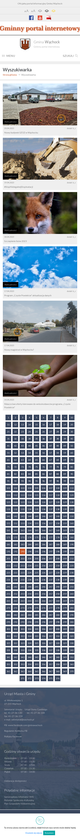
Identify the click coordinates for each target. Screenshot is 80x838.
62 (15, 459)
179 (65, 537)
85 (36, 474)
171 (8, 537)
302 (15, 629)
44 (29, 445)
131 (8, 509)
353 (22, 664)
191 (8, 551)
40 (71, 438)
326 (43, 643)
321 (8, 643)
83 (22, 474)
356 (43, 664)
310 (72, 629)
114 (29, 495)
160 (72, 523)
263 (22, 600)
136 (43, 509)
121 (8, 502)
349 (65, 657)
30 (71, 431)
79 (64, 466)
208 (58, 558)
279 (65, 607)
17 (50, 424)
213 (22, 565)
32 (15, 438)
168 (58, 530)
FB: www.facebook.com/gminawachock (23, 725)
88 (57, 474)
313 (22, 636)
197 (51, 551)
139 (65, 509)
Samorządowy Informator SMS (19, 796)
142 (15, 516)
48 (57, 445)
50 (71, 445)
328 (58, 643)
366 (43, 671)
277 (51, 607)
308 (58, 629)
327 (51, 643)
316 (43, 636)
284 (29, 615)
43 (22, 445)
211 (8, 565)
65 (36, 459)
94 (29, 481)
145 (36, 516)
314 (29, 636)
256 (43, 593)
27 (50, 431)
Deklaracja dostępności (15, 780)
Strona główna (10, 74)
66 (43, 459)
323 (22, 643)
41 (8, 445)
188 (58, 544)
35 (36, 438)
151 (8, 523)
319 (65, 636)
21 (8, 431)
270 (72, 600)
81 (8, 474)
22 (15, 431)
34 (29, 438)
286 (43, 615)
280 (72, 607)
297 (51, 622)
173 (22, 537)
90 (71, 474)
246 (43, 586)
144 (29, 516)
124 (29, 502)
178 (58, 537)
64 (29, 459)
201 (8, 558)
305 (36, 629)
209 (65, 558)
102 (15, 488)
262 (15, 600)
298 (58, 622)
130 (72, 502)
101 (8, 488)
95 (36, 481)
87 (50, 474)
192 (15, 551)
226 (43, 572)
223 (22, 572)
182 (15, 544)
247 (51, 586)
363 (22, 671)
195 (36, 551)
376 (58, 678)
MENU (8, 55)
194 (29, 551)
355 (36, 664)
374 (43, 678)
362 (15, 671)
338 (58, 650)
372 (29, 678)
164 (29, 530)
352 (15, 664)
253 (22, 593)
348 (58, 657)
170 (72, 530)
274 (29, 607)
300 (72, 622)
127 (51, 502)
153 (22, 523)
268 (58, 600)
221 (8, 572)
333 (22, 650)
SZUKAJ (70, 55)
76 (43, 466)
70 (71, 459)
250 (72, 586)
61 (8, 459)
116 (43, 495)
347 (51, 657)
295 (36, 622)
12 (15, 424)
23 (22, 431)
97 (50, 481)
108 (58, 488)
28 (57, 431)
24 (29, 431)
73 (22, 466)
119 (65, 495)
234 (29, 579)
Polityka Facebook (13, 736)
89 (64, 474)
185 (36, 544)
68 (57, 459)
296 (43, 622)
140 (72, 509)
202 (15, 558)
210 (72, 558)
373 (36, 678)
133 (22, 509)
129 (65, 502)
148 (58, 516)
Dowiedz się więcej (33, 833)
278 (58, 607)
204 (29, 558)
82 (15, 474)
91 (8, 481)
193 (22, 551)
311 (8, 636)
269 (65, 600)
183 (22, 544)
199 (65, 551)
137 (51, 509)
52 (15, 452)
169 (65, 530)
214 (29, 565)
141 (8, 516)
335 (36, 650)
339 (65, 650)
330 (72, 643)
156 (43, 523)
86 (43, 474)
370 (72, 671)
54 (29, 452)
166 (43, 530)
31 (8, 438)
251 (8, 593)
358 (58, 664)
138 (58, 509)
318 (58, 636)
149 (65, 516)
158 (58, 523)
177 (51, 537)
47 (50, 445)
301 (8, 629)
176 (43, 537)
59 (64, 452)
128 (58, 502)
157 (51, 523)
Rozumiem (49, 833)
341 (8, 657)
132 (15, 509)
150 (72, 516)
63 (22, 459)
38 (57, 438)
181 (8, 544)
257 (51, 593)
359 (65, 664)
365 (36, 671)
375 (51, 678)
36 (43, 438)
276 (43, 607)
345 (36, 657)
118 (58, 495)
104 (29, 488)
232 (15, 579)
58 (57, 452)
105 (36, 488)
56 (43, 452)
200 (72, 551)
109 (65, 488)
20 (71, 424)
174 (29, 537)
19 (64, 424)
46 (43, 445)
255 (36, 593)
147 (51, 516)
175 (36, 537)
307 (51, 629)
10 (71, 417)
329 (65, 643)
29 (64, 431)
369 (65, 671)
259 (65, 593)
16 (43, 424)
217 (51, 565)
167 (51, 530)
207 (51, 558)
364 (29, 671)
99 (64, 481)
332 (15, 650)
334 (29, 650)
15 (36, 424)
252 (15, 593)
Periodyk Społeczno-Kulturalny (19, 800)
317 (51, 636)
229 (65, 572)
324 (29, 643)
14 (29, 424)
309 (65, 629)
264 (29, 600)
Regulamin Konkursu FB (15, 730)
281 (8, 615)
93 (22, 481)
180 (72, 537)
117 (51, 495)
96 (43, 481)
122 (15, 502)
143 (22, 516)
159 (65, 523)
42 (15, 445)
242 (15, 586)
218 (58, 565)
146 (43, 516)
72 (15, 466)
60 (71, 452)
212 (15, 565)
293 (22, 622)
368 (58, 671)
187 (51, 544)
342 (15, 657)
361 (8, 671)
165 (36, 530)
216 (43, 565)
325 (36, 643)
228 (58, 572)
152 (15, 523)
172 (15, 537)
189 (65, 544)
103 (22, 488)
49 (64, 445)
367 (51, 671)
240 (72, 579)
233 (22, 579)
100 (72, 481)
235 (36, 579)
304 (29, 629)
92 (15, 481)
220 (72, 565)
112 (15, 495)
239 (65, 579)
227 (51, 572)
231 (8, 579)
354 (29, 664)
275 (36, 607)
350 (72, 657)
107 (51, 488)
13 (22, 424)
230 (72, 572)
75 (36, 466)
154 (29, 523)
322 (15, 643)
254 (29, 593)
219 (65, 565)
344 (29, 657)
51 (8, 452)
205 (36, 558)
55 (36, 452)
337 (51, 650)
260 (72, 593)
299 (65, 622)
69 (64, 459)
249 (65, 586)
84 (29, 474)
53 (22, 452)
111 (8, 495)
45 (36, 445)
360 (72, 664)
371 (22, 678)
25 (36, 431)
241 (8, 586)
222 (15, 572)
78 (57, 466)
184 (29, 544)
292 (15, 622)
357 (51, 664)
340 (72, 650)
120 (72, 495)
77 (50, 466)
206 (43, 558)
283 (22, 615)
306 (43, 629)
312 (15, 636)
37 (50, 438)
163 (22, 530)
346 (43, 657)
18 (57, 424)
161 (8, 530)
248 (58, 586)
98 (57, 481)
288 (58, 615)
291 (8, 622)
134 (29, 509)
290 (72, 615)
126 (43, 502)
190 (72, 544)
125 (36, 502)
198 (58, 551)
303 (22, 629)
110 (72, 488)
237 (51, 579)
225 (36, 572)
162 (15, 530)
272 (15, 607)
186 (43, 544)
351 (8, 664)
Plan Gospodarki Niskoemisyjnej (19, 803)
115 (36, 495)
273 (22, 607)
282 (15, 615)
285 (36, 615)
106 (43, 488)
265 (36, 600)
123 (22, 502)
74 (29, 466)
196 (43, 551)
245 (36, 586)
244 (29, 586)
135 (36, 509)
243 (22, 586)
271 (8, 607)
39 (64, 438)
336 (43, 650)
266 (43, 600)
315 (36, 636)
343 (22, 657)
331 (8, 650)
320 (72, 636)
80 (71, 466)
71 (8, 466)
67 (50, 459)
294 (29, 622)
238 (58, 579)
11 (8, 424)
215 (36, 565)
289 (65, 615)
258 (58, 593)
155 (36, 523)
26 (43, 431)
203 (22, 558)
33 (22, 438)
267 (51, 600)
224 (29, 572)
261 (8, 600)
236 (43, 579)
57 (50, 452)
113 (22, 495)
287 (51, 615)
